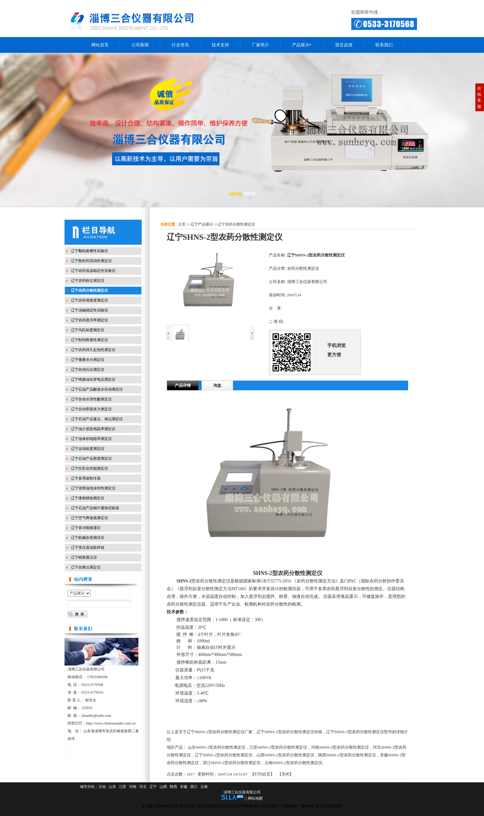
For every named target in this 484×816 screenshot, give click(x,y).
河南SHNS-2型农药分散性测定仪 (340, 747)
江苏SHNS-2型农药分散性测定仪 (278, 747)
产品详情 (183, 385)
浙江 (194, 786)
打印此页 (262, 774)
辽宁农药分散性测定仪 (236, 224)
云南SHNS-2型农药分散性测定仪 (293, 762)
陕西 (173, 786)
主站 (102, 786)
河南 (132, 786)
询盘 (217, 385)
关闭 (286, 774)
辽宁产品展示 (202, 224)
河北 (143, 786)
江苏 (122, 786)
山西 (163, 786)
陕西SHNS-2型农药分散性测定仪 (347, 755)
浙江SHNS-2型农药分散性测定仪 (232, 762)
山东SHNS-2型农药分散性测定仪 (216, 747)
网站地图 (255, 798)
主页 (182, 224)
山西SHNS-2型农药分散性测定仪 (285, 755)
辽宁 (153, 786)
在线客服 (479, 97)
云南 (204, 786)
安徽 (183, 786)
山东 (112, 786)
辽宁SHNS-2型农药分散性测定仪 (223, 755)
